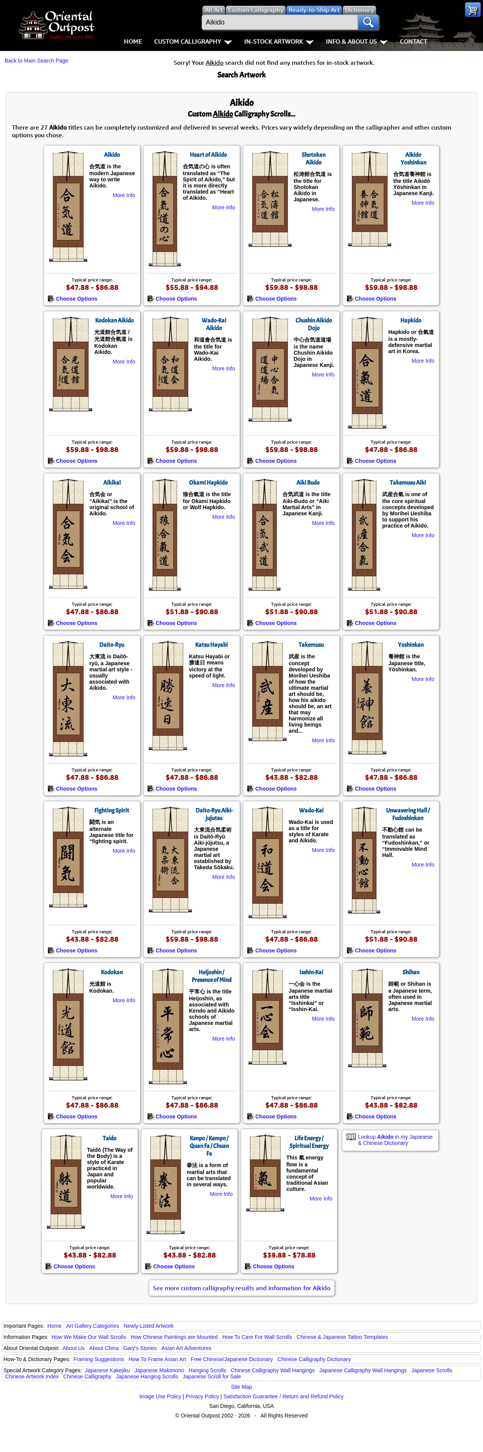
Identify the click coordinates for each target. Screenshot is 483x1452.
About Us (73, 1348)
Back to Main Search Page (36, 61)
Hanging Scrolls (207, 1370)
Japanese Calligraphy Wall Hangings (363, 1370)
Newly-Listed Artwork (148, 1326)
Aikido (112, 155)
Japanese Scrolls (431, 1370)
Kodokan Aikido (114, 320)
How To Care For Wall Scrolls (257, 1337)
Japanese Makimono (159, 1370)
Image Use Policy (160, 1396)
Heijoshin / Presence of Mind (212, 976)
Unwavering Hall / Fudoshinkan (408, 814)
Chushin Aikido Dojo (314, 324)
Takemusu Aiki (408, 483)
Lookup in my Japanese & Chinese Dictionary (395, 1140)
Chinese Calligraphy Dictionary (314, 1359)
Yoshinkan (411, 645)
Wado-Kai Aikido (214, 324)
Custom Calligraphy (193, 41)
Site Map (241, 1387)
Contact (413, 41)
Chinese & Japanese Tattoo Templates (342, 1337)
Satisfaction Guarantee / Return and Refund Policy (283, 1396)
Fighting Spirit (111, 810)
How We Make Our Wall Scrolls (88, 1337)
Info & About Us (357, 41)
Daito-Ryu (111, 645)
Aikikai (112, 483)
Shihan (410, 972)
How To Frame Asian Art (157, 1359)
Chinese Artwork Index (32, 1376)
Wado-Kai (311, 810)
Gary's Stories (140, 1348)
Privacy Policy (202, 1396)
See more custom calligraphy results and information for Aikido (241, 1288)
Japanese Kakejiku (107, 1370)
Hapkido (410, 320)
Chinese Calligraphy (87, 1376)
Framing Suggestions (98, 1359)
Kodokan (112, 972)
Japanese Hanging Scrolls (147, 1376)
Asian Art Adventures (186, 1348)
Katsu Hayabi (211, 645)
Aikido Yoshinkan (413, 158)
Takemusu (311, 645)
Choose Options (72, 299)
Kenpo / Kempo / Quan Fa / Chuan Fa (209, 1146)
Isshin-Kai (311, 972)
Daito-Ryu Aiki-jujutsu (214, 814)
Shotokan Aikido (313, 158)
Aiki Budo (308, 483)
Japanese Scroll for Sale (212, 1376)
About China (104, 1348)
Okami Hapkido (208, 483)
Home (133, 41)
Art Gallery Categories (92, 1326)
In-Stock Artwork (279, 41)
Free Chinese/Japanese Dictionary (232, 1359)
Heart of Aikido (208, 155)
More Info (124, 195)
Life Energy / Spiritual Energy (309, 1142)
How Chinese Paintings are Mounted (174, 1337)
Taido (110, 1138)
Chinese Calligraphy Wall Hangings (273, 1370)
